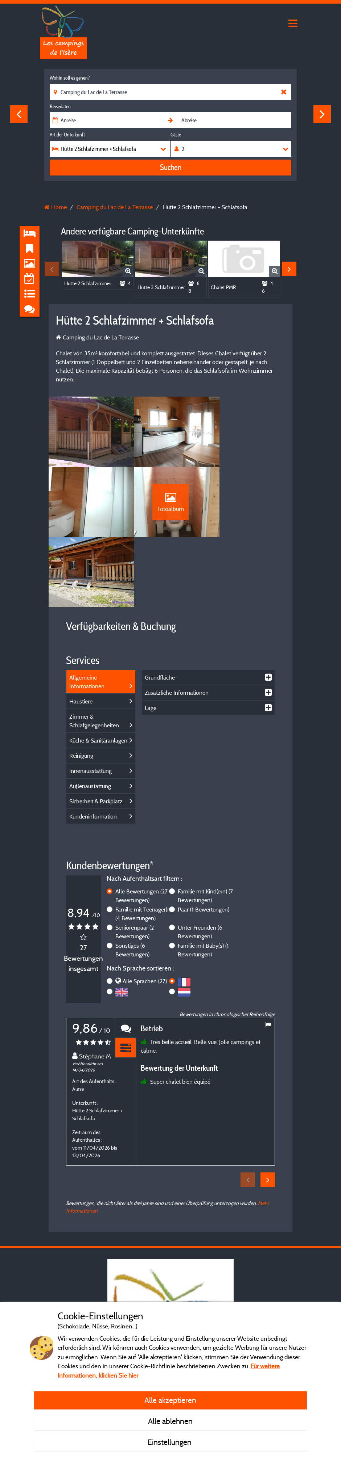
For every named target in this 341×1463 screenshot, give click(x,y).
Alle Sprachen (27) (145, 915)
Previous (19, 114)
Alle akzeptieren (170, 1400)
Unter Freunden (200, 866)
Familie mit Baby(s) (203, 884)
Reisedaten (60, 106)
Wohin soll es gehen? (70, 78)
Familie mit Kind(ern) (205, 830)
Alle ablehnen (170, 1421)
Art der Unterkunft (67, 134)
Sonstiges (132, 884)
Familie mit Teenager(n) (143, 848)
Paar (203, 843)
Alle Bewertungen (141, 830)
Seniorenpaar (134, 866)
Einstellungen (170, 1442)
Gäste (175, 134)
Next (322, 114)
